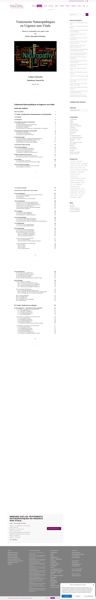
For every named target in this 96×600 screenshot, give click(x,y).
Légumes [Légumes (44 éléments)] (83, 178)
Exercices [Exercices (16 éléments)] (72, 167)
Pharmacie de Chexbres (13, 557)
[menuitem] (34, 6)
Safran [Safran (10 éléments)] (76, 195)
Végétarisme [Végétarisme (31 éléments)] (79, 197)
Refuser (78, 596)
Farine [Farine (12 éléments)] (76, 167)
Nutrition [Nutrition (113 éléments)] (83, 182)
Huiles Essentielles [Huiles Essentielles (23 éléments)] (84, 169)
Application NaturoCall (13, 552)
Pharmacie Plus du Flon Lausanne (15, 560)
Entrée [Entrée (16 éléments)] (86, 165)
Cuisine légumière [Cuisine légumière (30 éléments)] (84, 163)
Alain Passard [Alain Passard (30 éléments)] (72, 161)
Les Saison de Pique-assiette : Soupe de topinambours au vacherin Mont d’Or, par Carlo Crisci (36, 581)
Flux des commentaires (75, 209)
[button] (93, 585)
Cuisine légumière (74, 124)
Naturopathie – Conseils (75, 139)
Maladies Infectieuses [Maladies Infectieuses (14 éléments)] (80, 180)
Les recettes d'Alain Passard (76, 137)
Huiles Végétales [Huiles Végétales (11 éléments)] (73, 171)
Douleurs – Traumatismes (75, 125)
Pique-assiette (73, 143)
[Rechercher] (87, 6)
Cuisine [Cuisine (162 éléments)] (79, 163)
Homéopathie (73, 132)
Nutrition (72, 140)
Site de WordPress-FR (75, 211)
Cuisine (71, 122)
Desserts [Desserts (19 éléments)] (71, 165)
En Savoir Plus (73, 129)
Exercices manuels (74, 130)
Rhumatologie (73, 147)
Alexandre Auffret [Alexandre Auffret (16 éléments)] (79, 161)
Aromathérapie (73, 119)
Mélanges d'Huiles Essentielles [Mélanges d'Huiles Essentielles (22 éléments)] (75, 182)
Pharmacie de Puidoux (13, 555)
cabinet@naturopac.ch (77, 564)
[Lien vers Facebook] (85, 1)
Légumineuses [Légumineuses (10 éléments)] (72, 180)
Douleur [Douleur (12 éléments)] (78, 165)
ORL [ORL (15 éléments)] (74, 184)
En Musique (72, 127)
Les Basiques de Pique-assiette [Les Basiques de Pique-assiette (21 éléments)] (75, 178)
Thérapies (72, 150)
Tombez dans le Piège (75, 152)
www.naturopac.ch (76, 565)
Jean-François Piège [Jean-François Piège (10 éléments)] (80, 171)
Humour (71, 134)
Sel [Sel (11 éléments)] (78, 195)
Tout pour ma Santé (74, 153)
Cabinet (71, 120)
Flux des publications (74, 208)
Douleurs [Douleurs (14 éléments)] (82, 165)
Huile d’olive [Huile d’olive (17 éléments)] (78, 169)
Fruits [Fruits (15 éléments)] (84, 167)
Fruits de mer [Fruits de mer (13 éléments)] (72, 169)
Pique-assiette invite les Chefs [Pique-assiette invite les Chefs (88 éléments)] (75, 188)
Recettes (72, 145)
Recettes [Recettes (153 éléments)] (71, 195)
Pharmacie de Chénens (13, 562)
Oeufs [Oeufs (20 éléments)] (71, 184)
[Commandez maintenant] (54, 528)
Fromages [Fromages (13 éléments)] (80, 167)
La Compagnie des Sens (75, 135)
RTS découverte (73, 148)
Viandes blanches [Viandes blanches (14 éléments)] (73, 197)
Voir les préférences (88, 596)
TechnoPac (10, 564)
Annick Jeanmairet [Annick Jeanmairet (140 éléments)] (73, 163)
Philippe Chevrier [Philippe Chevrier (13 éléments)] (79, 184)
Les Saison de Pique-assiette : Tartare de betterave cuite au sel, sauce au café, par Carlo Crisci (37, 586)
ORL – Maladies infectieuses (76, 142)
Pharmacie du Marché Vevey (14, 559)
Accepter (67, 596)
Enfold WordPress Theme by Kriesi (26, 598)
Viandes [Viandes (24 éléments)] (81, 195)
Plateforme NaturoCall (13, 554)
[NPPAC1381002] (17, 6)
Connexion (72, 206)
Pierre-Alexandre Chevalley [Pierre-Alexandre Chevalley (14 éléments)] (74, 186)
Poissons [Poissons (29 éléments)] (83, 188)
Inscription (72, 204)
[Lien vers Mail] (87, 1)
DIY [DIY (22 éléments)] (75, 165)
